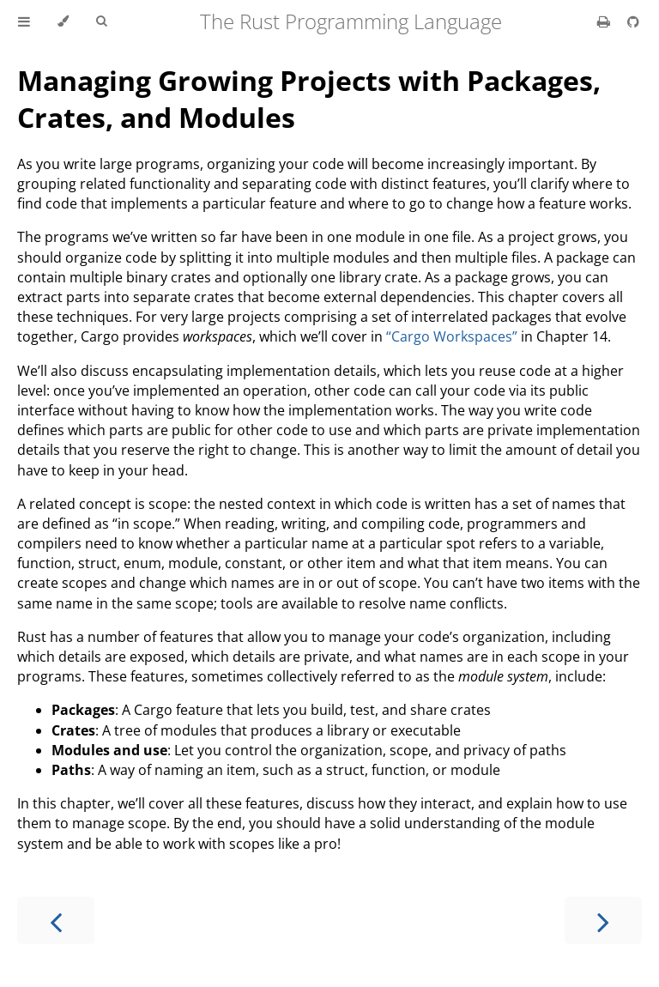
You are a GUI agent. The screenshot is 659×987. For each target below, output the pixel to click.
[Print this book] (605, 21)
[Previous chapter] (55, 920)
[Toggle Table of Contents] (24, 21)
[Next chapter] (603, 920)
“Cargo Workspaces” (451, 336)
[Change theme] (63, 21)
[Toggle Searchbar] (101, 21)
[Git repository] (633, 21)
